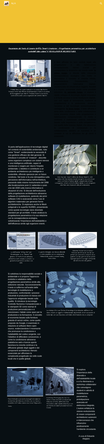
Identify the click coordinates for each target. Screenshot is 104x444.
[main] (52, 21)
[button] (101, 3)
